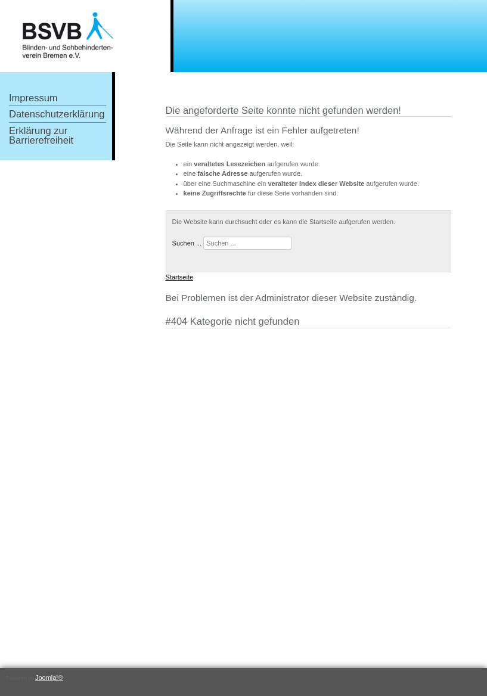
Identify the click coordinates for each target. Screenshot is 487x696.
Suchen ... (187, 243)
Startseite (179, 277)
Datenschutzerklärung (57, 113)
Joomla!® (49, 677)
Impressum (33, 97)
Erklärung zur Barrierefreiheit (41, 135)
